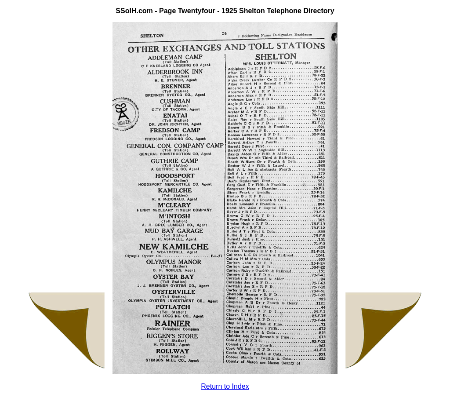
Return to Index (225, 386)
